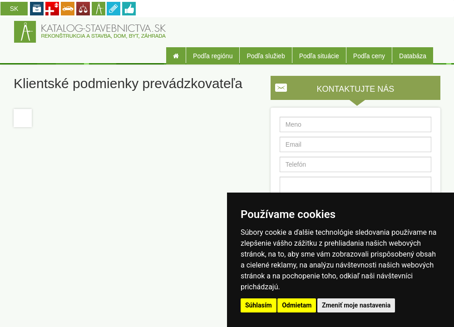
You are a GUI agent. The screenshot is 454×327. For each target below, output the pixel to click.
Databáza (412, 55)
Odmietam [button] (296, 305)
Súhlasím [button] (258, 305)
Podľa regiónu (212, 55)
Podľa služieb (266, 55)
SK (14, 8)
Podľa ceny (369, 55)
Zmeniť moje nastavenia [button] (356, 305)
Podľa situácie (319, 55)
